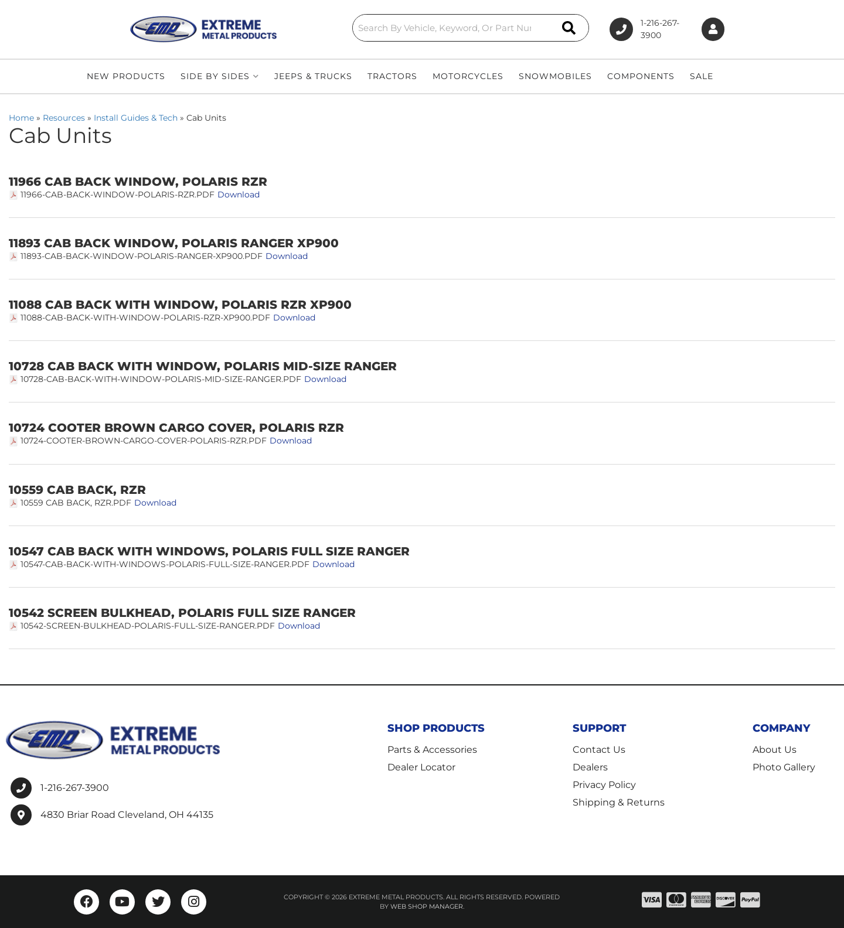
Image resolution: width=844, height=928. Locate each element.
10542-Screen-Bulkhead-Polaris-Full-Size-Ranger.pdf (148, 625)
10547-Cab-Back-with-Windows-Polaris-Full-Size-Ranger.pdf (165, 564)
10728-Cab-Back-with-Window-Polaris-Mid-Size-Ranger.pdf (161, 379)
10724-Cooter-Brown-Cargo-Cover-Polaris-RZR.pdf (144, 440)
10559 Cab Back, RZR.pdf (76, 502)
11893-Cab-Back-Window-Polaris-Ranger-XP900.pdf (142, 256)
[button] (429, 28)
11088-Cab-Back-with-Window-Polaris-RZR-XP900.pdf (145, 317)
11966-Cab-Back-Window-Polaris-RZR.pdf (118, 194)
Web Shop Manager (427, 906)
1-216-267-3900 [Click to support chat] (637, 29)
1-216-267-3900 (74, 787)
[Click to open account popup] (711, 29)
